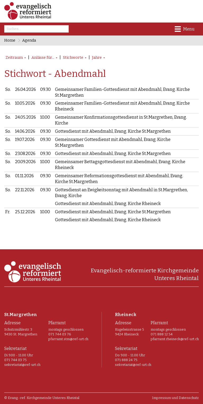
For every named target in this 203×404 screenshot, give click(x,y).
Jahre (97, 57)
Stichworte (73, 57)
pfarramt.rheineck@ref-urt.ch (175, 335)
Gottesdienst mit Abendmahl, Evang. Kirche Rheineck (108, 200)
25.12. (25, 208)
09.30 (45, 89)
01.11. (24, 173)
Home (9, 40)
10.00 (45, 116)
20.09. (25, 159)
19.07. (25, 138)
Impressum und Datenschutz (175, 394)
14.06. (25, 130)
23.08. (25, 151)
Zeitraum (14, 57)
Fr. (7, 208)
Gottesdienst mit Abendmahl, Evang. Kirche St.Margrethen (113, 130)
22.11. (24, 186)
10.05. (25, 102)
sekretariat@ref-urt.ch (22, 361)
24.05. (25, 116)
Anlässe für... (42, 57)
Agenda (29, 40)
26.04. (25, 89)
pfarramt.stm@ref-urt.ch (68, 335)
